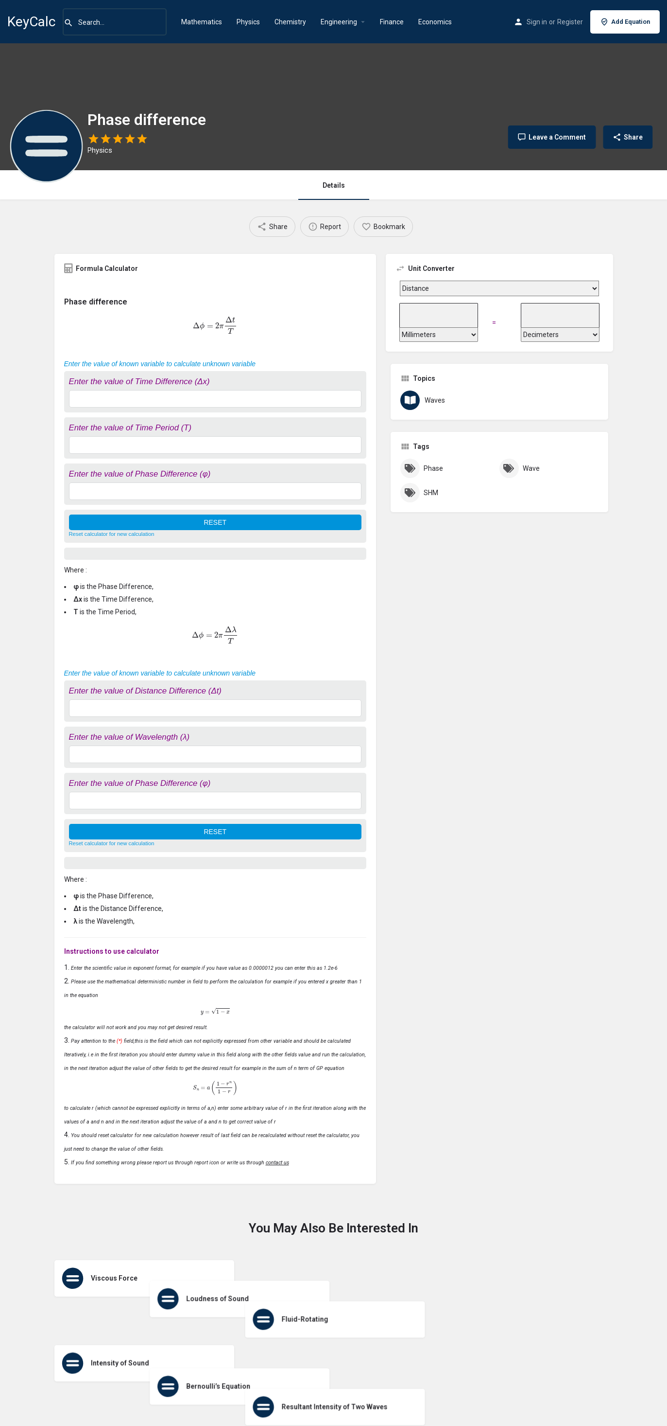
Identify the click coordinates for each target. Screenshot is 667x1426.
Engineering (339, 22)
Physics (248, 22)
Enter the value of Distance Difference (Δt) (145, 690)
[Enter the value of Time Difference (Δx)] (215, 399)
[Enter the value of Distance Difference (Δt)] (215, 708)
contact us (277, 1162)
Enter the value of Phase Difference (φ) (140, 474)
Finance (392, 22)
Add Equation (625, 22)
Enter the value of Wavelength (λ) (129, 737)
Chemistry (290, 22)
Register (570, 22)
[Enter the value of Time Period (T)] (215, 445)
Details (334, 185)
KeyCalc (31, 22)
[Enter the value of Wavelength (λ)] (215, 754)
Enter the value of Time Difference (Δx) (139, 381)
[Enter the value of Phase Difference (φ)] (215, 491)
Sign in (537, 22)
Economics (435, 22)
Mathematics (201, 22)
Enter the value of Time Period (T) (130, 427)
